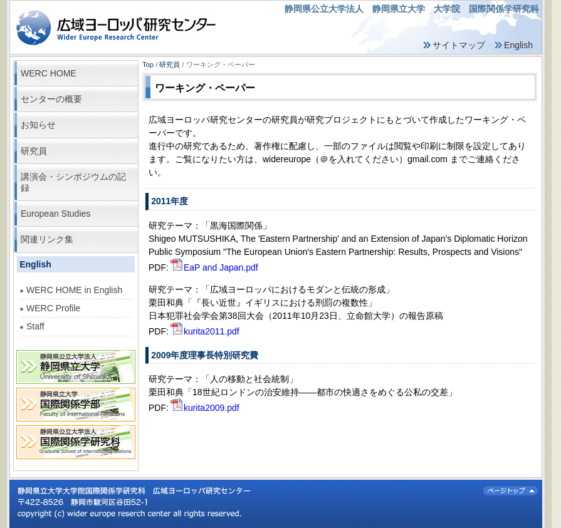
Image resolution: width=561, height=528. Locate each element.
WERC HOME (48, 73)
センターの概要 (51, 99)
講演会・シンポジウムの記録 (73, 182)
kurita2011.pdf (204, 331)
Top (148, 64)
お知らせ (38, 125)
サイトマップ (459, 45)
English (518, 45)
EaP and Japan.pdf (213, 267)
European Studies (55, 214)
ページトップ (510, 490)
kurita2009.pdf (204, 408)
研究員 (34, 151)
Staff (35, 326)
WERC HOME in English (74, 290)
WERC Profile (53, 308)
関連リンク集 (47, 239)
